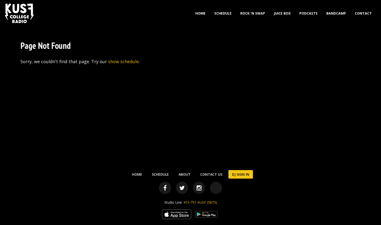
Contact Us (211, 174)
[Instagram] (199, 188)
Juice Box (282, 13)
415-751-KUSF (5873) (200, 202)
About (184, 174)
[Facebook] (165, 188)
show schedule (123, 61)
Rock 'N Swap (252, 13)
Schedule (223, 13)
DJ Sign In (240, 174)
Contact (363, 13)
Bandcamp (336, 13)
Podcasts (308, 13)
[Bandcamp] (216, 188)
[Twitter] (182, 188)
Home (200, 13)
